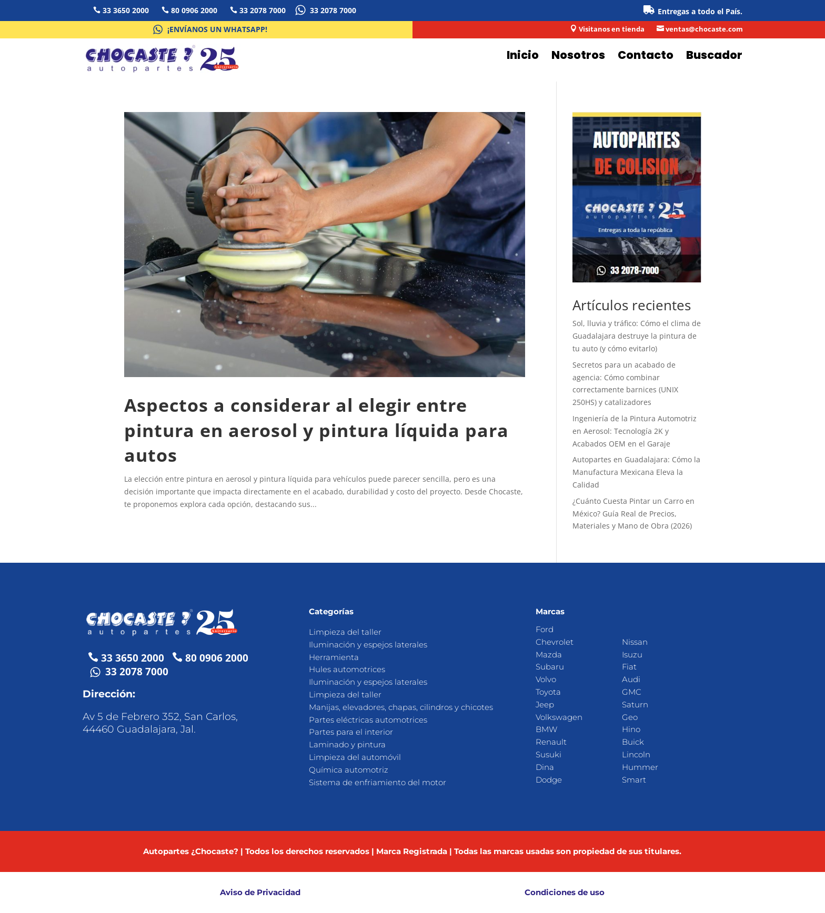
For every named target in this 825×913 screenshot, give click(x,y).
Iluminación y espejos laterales (368, 645)
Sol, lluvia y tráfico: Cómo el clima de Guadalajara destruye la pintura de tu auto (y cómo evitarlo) (636, 335)
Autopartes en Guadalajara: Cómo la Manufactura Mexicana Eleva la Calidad (636, 472)
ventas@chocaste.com (704, 29)
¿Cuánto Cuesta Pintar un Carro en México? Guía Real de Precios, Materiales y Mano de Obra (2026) (633, 513)
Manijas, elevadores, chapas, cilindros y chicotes (401, 707)
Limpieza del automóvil (355, 757)
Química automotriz (348, 770)
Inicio (523, 55)
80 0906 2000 (194, 10)
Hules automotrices (347, 669)
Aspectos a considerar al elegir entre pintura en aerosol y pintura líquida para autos (316, 430)
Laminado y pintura (347, 744)
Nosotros (578, 55)
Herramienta (334, 657)
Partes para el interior (351, 732)
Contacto (645, 55)
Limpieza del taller (345, 632)
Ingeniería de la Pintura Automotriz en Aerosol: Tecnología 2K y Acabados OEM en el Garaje (634, 431)
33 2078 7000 (262, 10)
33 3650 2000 (126, 10)
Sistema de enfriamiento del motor (377, 782)
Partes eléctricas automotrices (368, 720)
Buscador (714, 55)
